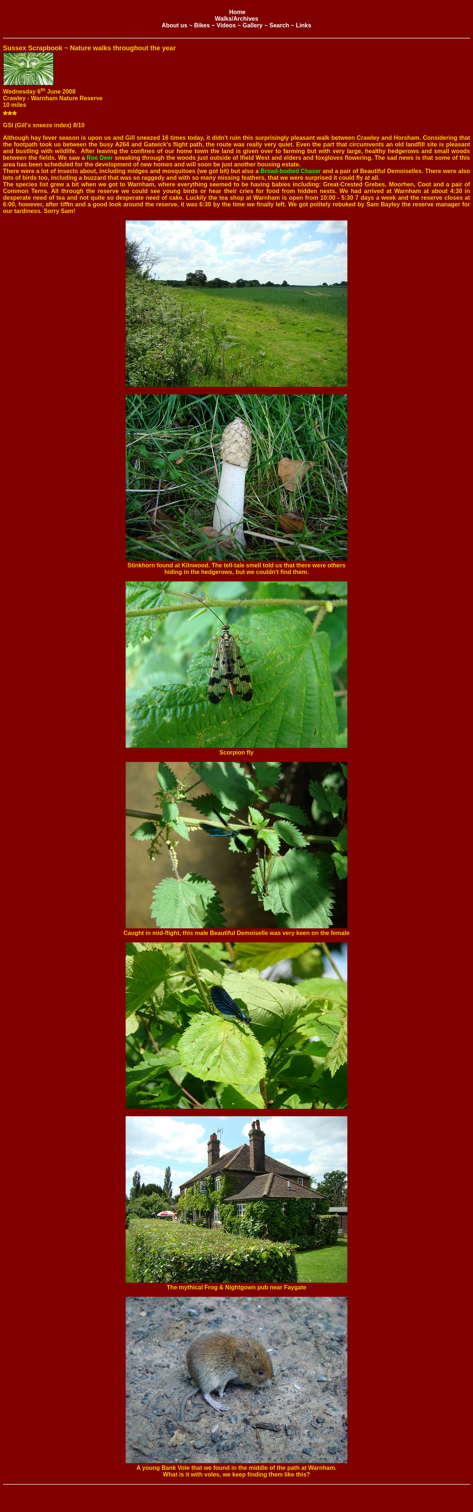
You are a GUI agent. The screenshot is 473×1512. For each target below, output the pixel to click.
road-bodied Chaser (293, 171)
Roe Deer (100, 158)
